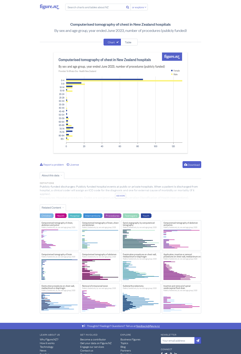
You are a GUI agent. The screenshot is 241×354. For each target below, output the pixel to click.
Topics (124, 343)
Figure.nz (49, 6)
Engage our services (92, 346)
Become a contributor (93, 339)
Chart (111, 42)
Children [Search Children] (47, 215)
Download (192, 164)
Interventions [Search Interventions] (92, 215)
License (73, 164)
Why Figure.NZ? (49, 339)
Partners (125, 350)
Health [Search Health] (61, 215)
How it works (47, 343)
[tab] (112, 42)
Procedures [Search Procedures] (112, 215)
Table (128, 42)
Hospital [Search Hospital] (75, 215)
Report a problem (52, 164)
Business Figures (130, 339)
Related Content (51, 207)
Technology (46, 346)
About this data (50, 175)
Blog (123, 346)
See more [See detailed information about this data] (120, 195)
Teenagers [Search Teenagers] (131, 215)
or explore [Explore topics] (139, 7)
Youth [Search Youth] (146, 215)
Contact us (86, 350)
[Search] (128, 7)
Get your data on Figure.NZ (96, 343)
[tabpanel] (120, 103)
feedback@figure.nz (148, 326)
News (43, 350)
